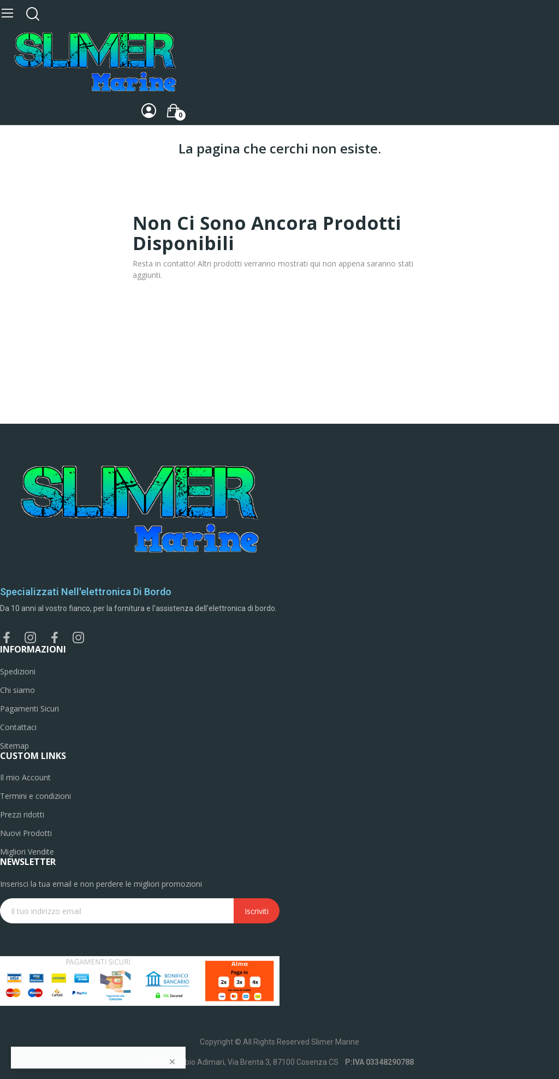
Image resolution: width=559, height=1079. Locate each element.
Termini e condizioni (35, 796)
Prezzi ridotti (22, 814)
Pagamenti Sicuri (29, 708)
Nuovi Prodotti (26, 833)
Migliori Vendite (27, 851)
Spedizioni (17, 671)
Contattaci (18, 727)
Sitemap (14, 745)
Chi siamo (17, 690)
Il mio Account (25, 777)
